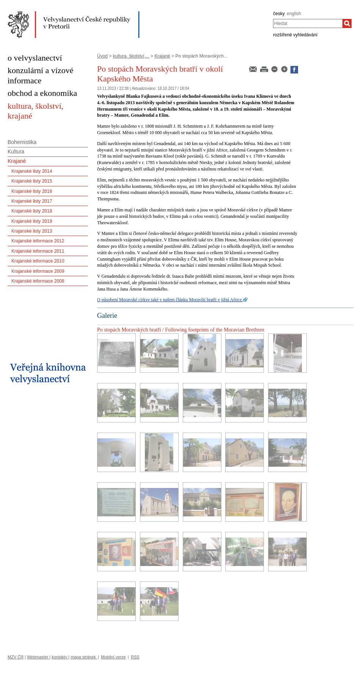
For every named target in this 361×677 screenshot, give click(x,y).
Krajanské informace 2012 (37, 241)
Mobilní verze (113, 657)
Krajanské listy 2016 (31, 191)
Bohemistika (22, 142)
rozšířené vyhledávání (295, 35)
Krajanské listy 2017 (31, 201)
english (294, 13)
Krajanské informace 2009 (37, 271)
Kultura (16, 152)
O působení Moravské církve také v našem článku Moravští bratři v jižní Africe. (170, 299)
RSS (135, 657)
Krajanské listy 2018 (31, 211)
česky (279, 13)
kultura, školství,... (131, 56)
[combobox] (307, 23)
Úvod (102, 56)
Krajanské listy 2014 (31, 171)
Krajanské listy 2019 (31, 221)
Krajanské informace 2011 (37, 251)
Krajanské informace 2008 (37, 281)
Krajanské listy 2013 (31, 231)
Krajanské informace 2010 (37, 261)
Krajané (162, 56)
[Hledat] (347, 23)
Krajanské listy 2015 (31, 181)
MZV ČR (16, 657)
